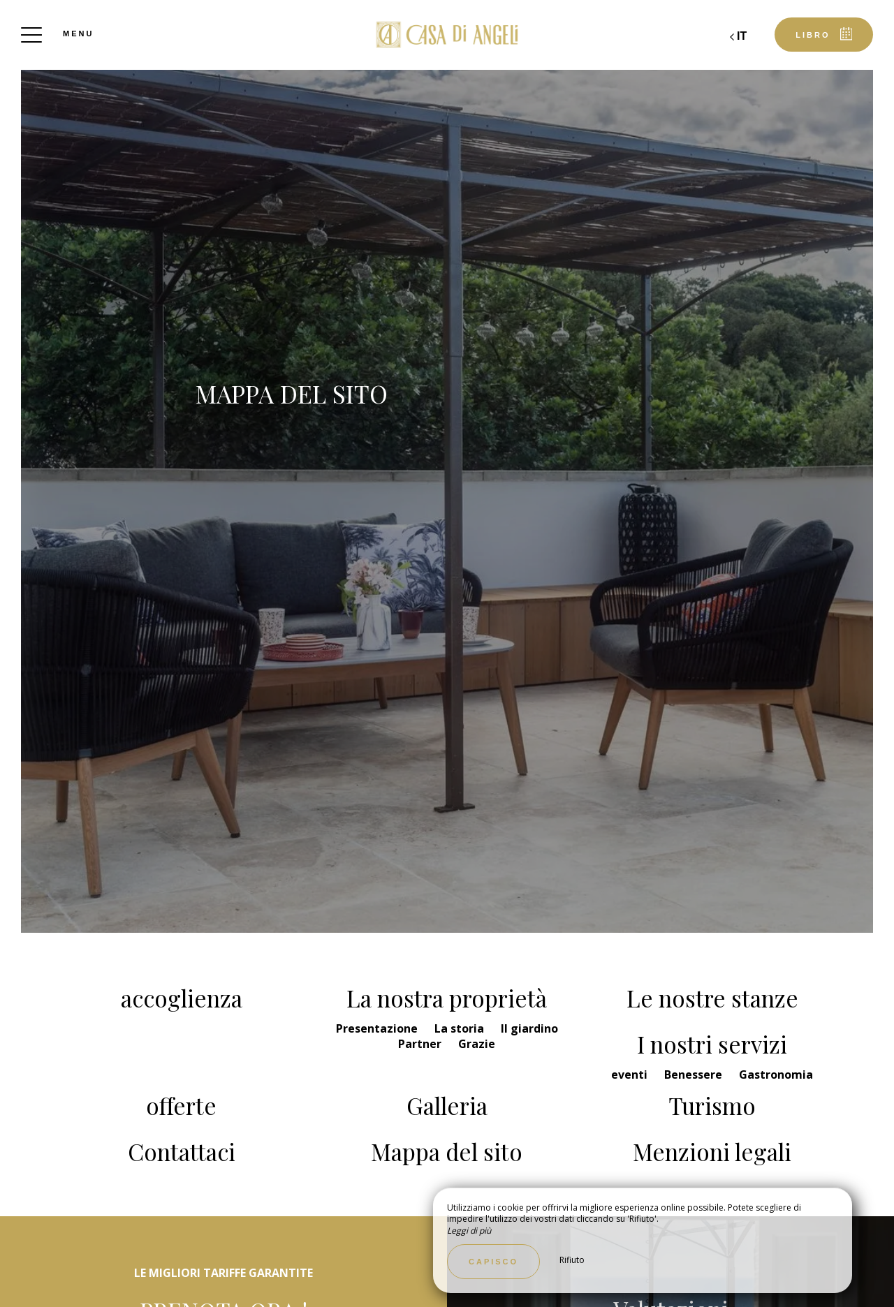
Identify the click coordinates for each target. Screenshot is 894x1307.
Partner (421, 1043)
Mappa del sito (446, 1151)
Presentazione (378, 1028)
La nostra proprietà (446, 997)
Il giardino (529, 1028)
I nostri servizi (712, 1043)
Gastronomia (776, 1074)
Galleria (447, 1105)
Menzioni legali (712, 1151)
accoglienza (181, 997)
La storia (460, 1028)
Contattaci (181, 1151)
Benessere (694, 1074)
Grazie (476, 1043)
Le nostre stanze (712, 997)
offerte (181, 1105)
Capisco (493, 1261)
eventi (630, 1074)
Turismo (712, 1105)
